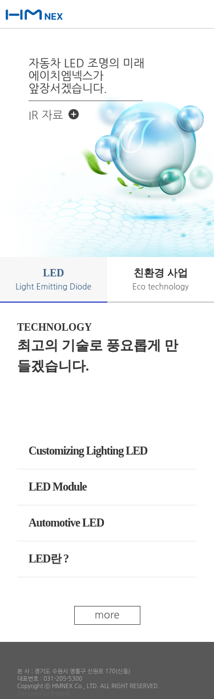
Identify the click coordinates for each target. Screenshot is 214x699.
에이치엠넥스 (47, 16)
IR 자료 (46, 115)
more (107, 615)
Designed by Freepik (43, 693)
